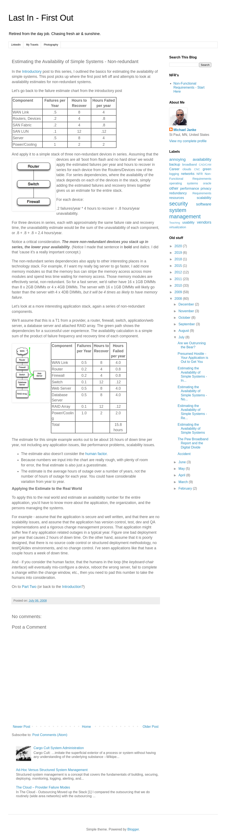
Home (86, 726)
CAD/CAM (205, 164)
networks (187, 174)
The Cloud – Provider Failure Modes (43, 787)
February (185, 488)
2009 (178, 292)
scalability (204, 198)
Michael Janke (184, 130)
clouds (186, 169)
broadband (189, 164)
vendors (204, 222)
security (178, 204)
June (182, 462)
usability (188, 222)
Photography (51, 44)
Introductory (32, 71)
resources (176, 198)
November (186, 311)
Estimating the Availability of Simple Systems (191, 428)
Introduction (71, 587)
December (186, 304)
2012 (178, 272)
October (184, 317)
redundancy (178, 193)
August (184, 330)
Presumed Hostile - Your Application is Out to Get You (193, 357)
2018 (178, 259)
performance (189, 188)
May (182, 468)
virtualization (177, 227)
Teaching (174, 222)
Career (174, 169)
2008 (178, 298)
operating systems (183, 183)
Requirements (201, 193)
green (207, 169)
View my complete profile (188, 141)
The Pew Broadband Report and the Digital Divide (193, 443)
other (173, 188)
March (183, 482)
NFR (200, 174)
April (182, 475)
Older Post (151, 726)
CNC (197, 169)
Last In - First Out (40, 17)
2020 (178, 246)
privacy (206, 188)
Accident (184, 454)
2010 (178, 285)
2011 (178, 279)
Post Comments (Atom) (49, 735)
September (187, 324)
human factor (96, 454)
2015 (178, 265)
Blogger (133, 829)
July (181, 337)
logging (174, 174)
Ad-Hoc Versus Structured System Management (52, 770)
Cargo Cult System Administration (58, 748)
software (203, 204)
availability (202, 159)
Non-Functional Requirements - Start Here (189, 87)
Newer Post (21, 726)
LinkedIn (16, 44)
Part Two (29, 587)
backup (174, 164)
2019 (178, 252)
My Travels (32, 44)
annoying (177, 159)
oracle (207, 183)
